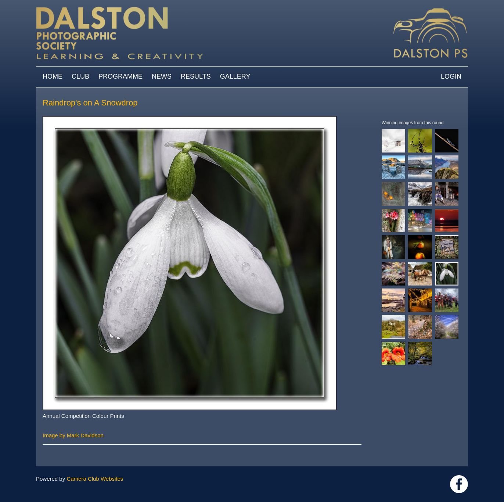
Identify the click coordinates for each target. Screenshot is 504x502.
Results (196, 76)
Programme (120, 76)
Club (80, 76)
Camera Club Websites (94, 479)
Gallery (235, 76)
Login (451, 76)
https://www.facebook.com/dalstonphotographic (459, 484)
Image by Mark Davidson (73, 435)
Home (52, 76)
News (162, 76)
